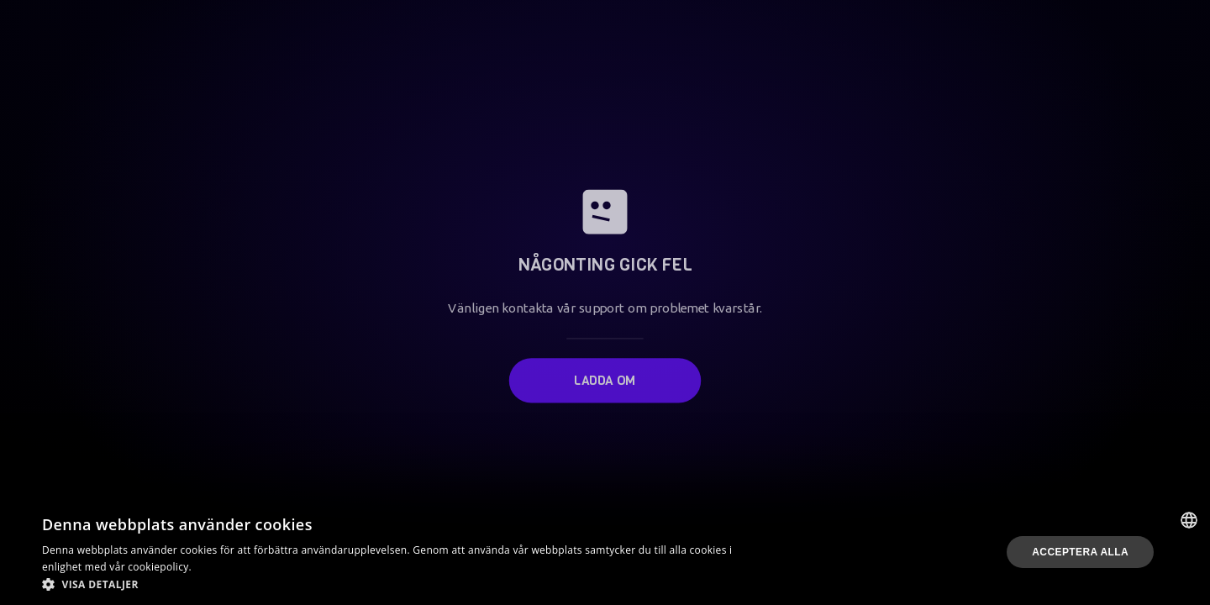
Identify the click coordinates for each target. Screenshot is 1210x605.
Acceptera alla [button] (1080, 552)
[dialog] (605, 552)
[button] (405, 584)
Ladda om (605, 376)
